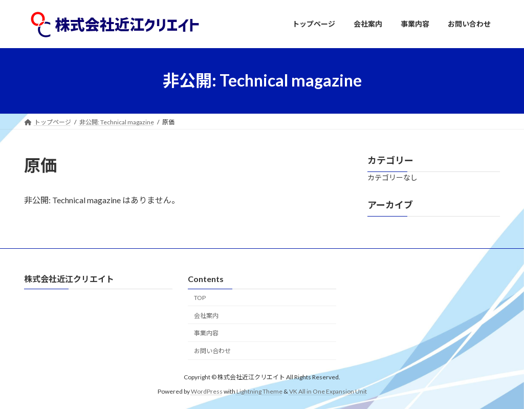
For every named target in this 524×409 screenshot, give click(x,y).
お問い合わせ (212, 351)
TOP (200, 297)
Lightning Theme (259, 391)
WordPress (207, 391)
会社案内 (206, 315)
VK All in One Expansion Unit (328, 391)
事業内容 (206, 333)
